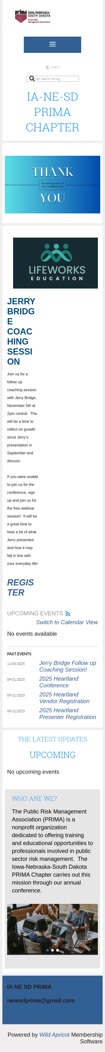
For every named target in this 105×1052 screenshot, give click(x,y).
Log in (55, 67)
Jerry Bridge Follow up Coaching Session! (67, 666)
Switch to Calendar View (67, 622)
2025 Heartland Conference (58, 682)
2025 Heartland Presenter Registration (67, 713)
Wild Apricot (54, 1034)
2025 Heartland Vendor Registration (64, 697)
